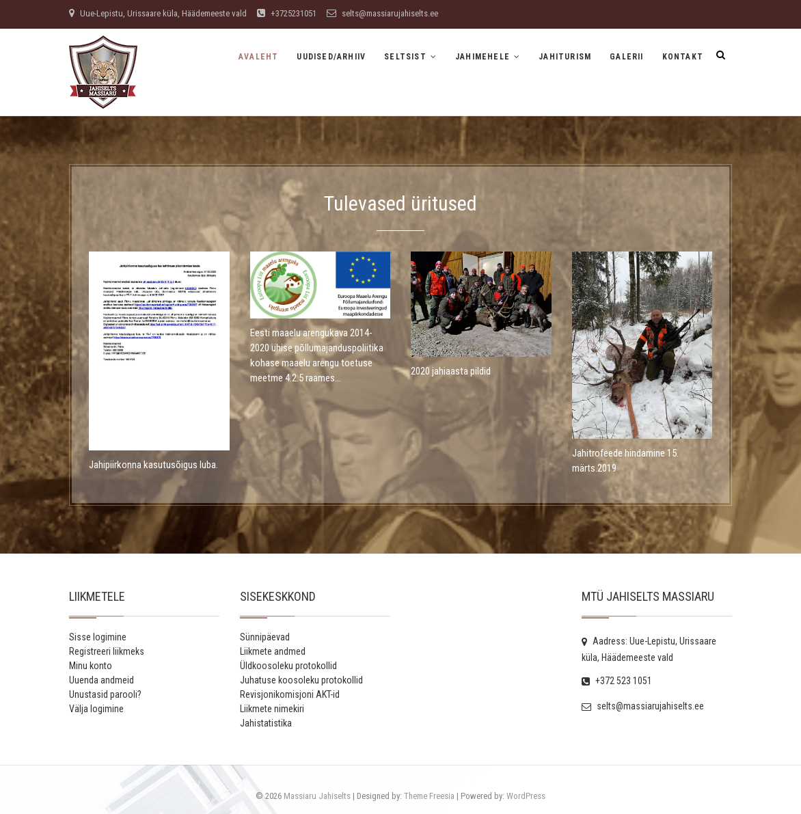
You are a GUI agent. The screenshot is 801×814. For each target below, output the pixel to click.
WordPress (525, 796)
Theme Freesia (429, 796)
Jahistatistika (266, 723)
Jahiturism (565, 57)
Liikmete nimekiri (272, 708)
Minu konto (90, 665)
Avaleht (258, 57)
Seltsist (405, 57)
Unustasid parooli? (105, 694)
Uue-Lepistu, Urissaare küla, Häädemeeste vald (158, 13)
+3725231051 (286, 13)
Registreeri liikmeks (106, 651)
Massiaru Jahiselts (317, 796)
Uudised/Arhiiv (331, 57)
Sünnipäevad (265, 637)
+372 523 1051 (617, 680)
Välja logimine (96, 708)
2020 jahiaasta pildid (451, 371)
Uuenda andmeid (101, 680)
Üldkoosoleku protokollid (288, 665)
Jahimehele (482, 57)
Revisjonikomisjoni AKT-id (290, 694)
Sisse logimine (97, 637)
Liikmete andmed (273, 651)
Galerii (626, 57)
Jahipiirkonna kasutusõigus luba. (153, 465)
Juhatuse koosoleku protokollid (301, 680)
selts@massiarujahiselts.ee (382, 13)
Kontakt (682, 57)
